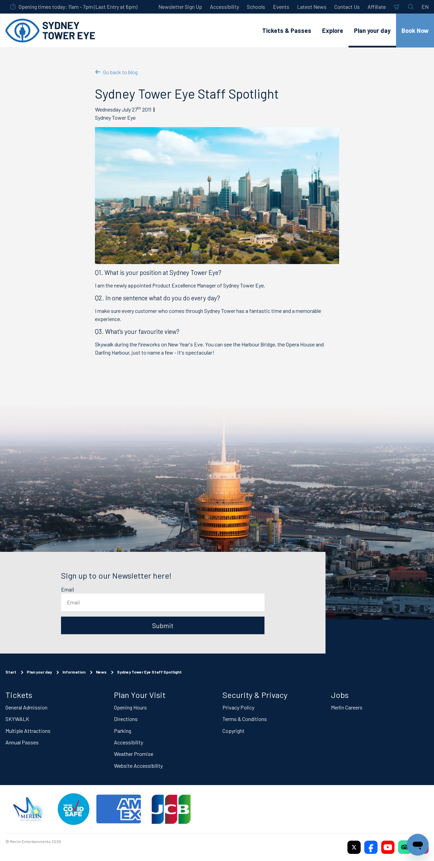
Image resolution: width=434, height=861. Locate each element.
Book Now (415, 30)
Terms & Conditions (244, 719)
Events (281, 6)
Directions (126, 719)
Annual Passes (22, 742)
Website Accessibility (138, 765)
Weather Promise (133, 753)
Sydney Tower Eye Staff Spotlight (149, 671)
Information (73, 671)
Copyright (233, 730)
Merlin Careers (346, 707)
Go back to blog (116, 72)
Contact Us (347, 6)
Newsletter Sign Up (180, 6)
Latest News (312, 6)
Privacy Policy (238, 707)
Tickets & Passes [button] (286, 30)
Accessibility (224, 6)
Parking (122, 730)
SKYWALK (17, 719)
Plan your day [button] (372, 30)
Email (67, 589)
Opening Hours (130, 707)
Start (10, 671)
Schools (256, 6)
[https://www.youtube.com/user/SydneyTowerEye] (388, 847)
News (101, 671)
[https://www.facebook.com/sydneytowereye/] (371, 847)
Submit (162, 625)
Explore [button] (332, 30)
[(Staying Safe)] (74, 809)
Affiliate (377, 6)
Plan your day (39, 671)
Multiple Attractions (28, 730)
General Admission (26, 707)
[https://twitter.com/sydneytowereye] (354, 847)
